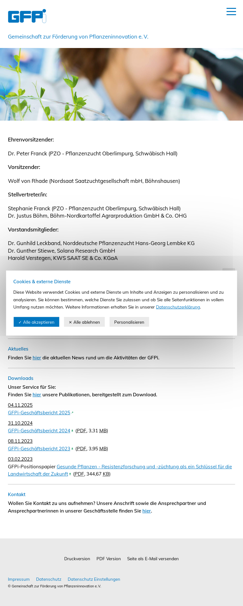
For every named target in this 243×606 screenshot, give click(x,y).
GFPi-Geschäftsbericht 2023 (39, 449)
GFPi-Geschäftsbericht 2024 (39, 431)
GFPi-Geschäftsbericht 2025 (39, 413)
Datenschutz (48, 579)
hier (37, 358)
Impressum (19, 579)
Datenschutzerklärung (178, 306)
